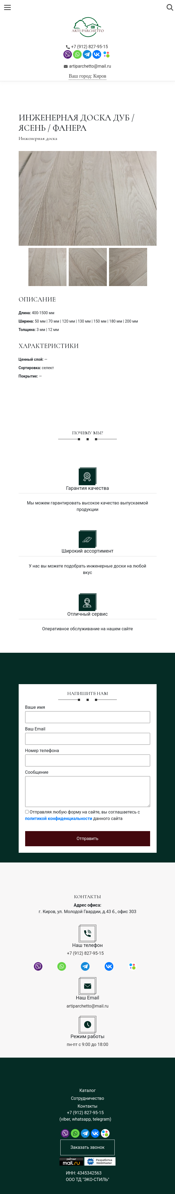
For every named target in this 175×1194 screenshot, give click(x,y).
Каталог (87, 1090)
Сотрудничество (87, 1098)
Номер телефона (42, 750)
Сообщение (36, 772)
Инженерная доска (38, 138)
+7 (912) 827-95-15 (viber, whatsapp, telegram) (85, 1116)
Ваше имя (35, 707)
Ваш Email (35, 729)
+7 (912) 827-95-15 (87, 47)
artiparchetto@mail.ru (87, 66)
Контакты (87, 1106)
